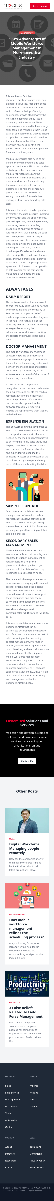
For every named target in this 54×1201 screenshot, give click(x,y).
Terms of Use (37, 1167)
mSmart (34, 1106)
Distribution (11, 1106)
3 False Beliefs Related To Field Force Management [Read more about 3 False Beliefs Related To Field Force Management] (26, 1012)
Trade (8, 1113)
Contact (9, 1167)
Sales (8, 1085)
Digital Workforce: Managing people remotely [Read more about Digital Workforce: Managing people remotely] (24, 848)
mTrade (34, 1092)
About (8, 1146)
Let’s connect (40, 6)
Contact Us (27, 761)
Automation (11, 1120)
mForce (34, 1085)
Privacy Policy (37, 1160)
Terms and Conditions (36, 1150)
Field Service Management (12, 1096)
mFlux (33, 1099)
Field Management (17, 914)
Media (12, 839)
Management (27, 33)
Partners (10, 1153)
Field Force (14, 1002)
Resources (10, 1160)
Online (8, 1127)
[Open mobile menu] (25, 6)
